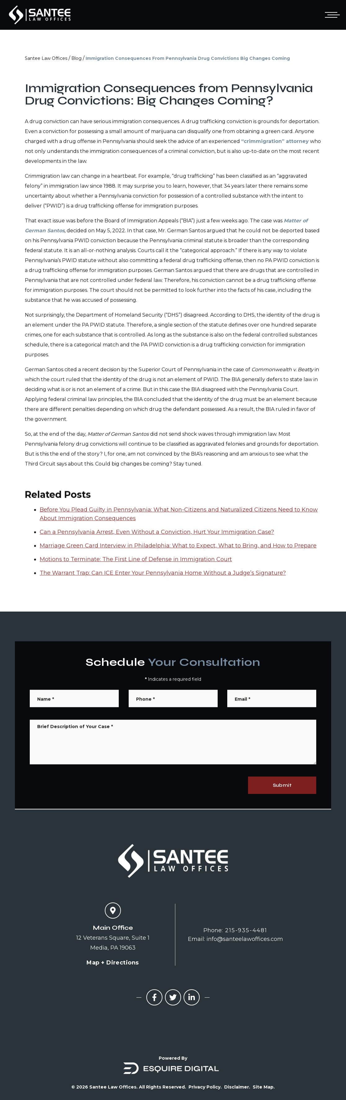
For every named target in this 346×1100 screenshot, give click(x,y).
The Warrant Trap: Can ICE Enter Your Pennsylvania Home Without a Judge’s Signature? (163, 595)
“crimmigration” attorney (275, 141)
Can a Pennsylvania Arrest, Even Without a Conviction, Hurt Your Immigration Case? (157, 554)
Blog (76, 58)
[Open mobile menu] (331, 15)
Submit (282, 785)
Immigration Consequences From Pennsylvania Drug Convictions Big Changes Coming (188, 58)
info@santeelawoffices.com (244, 939)
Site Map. (264, 1087)
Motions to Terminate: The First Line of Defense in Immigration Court (136, 581)
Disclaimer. (237, 1087)
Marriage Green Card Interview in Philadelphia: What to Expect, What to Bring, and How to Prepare (178, 568)
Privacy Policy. (205, 1087)
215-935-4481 (246, 930)
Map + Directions (112, 962)
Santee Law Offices (46, 58)
